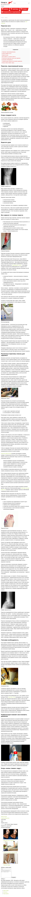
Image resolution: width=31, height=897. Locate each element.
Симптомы (15, 9)
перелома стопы (11, 697)
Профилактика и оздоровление (11, 12)
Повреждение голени (16, 265)
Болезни (5, 9)
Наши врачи (6, 894)
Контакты (5, 893)
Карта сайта (6, 891)
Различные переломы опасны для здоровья (11, 58)
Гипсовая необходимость (7, 59)
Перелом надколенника (6, 453)
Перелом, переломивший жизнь (8, 51)
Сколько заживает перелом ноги (10, 852)
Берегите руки (5, 55)
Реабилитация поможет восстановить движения (12, 61)
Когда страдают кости (6, 53)
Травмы (25, 9)
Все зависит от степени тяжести (9, 56)
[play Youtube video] (15, 753)
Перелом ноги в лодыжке (8, 840)
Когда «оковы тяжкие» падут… (8, 62)
